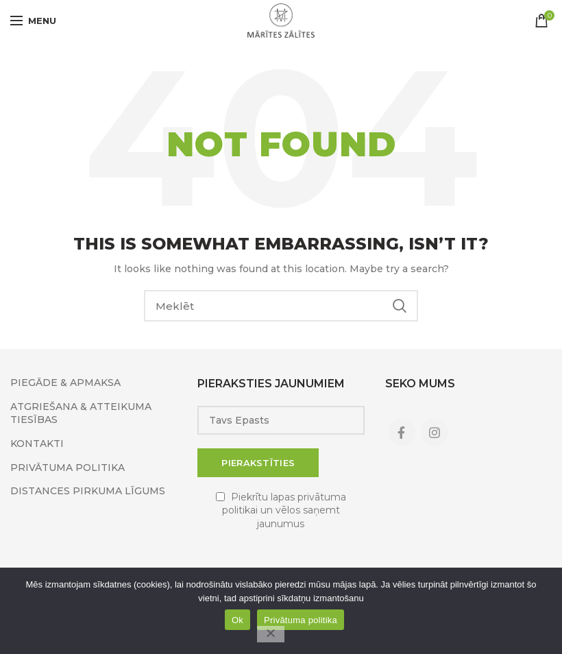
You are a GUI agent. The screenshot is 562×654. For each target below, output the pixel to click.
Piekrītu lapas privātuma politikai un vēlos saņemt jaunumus (284, 510)
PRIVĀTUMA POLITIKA (67, 467)
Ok (237, 620)
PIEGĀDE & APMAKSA (65, 382)
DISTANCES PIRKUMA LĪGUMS (87, 491)
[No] (270, 634)
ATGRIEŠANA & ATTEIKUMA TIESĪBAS (80, 413)
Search (399, 306)
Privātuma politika (300, 620)
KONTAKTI (37, 443)
